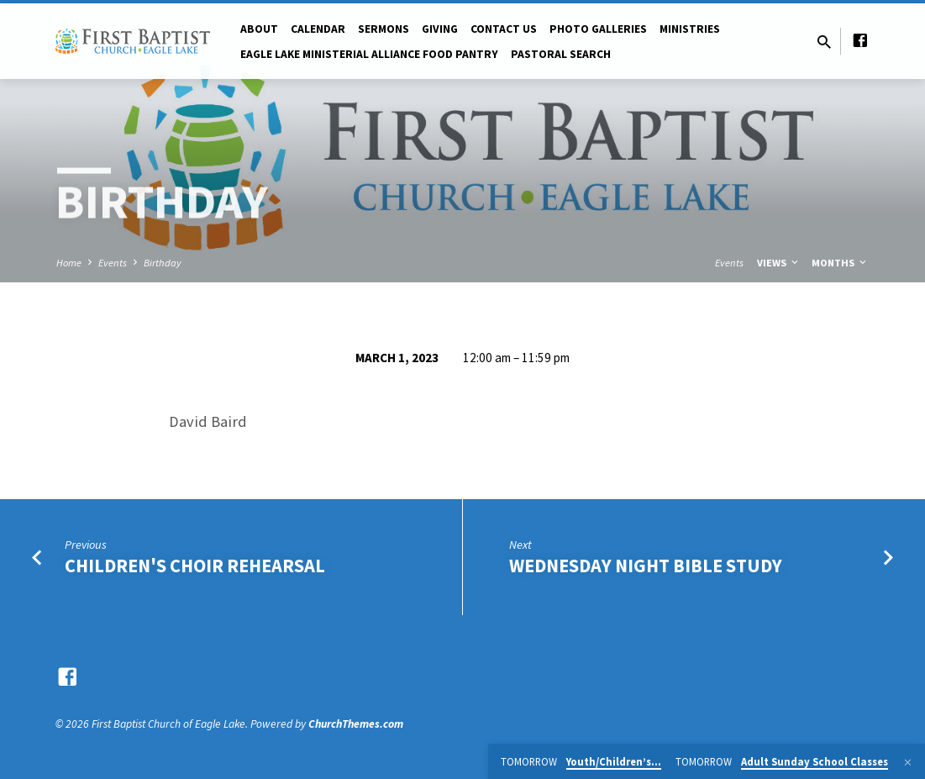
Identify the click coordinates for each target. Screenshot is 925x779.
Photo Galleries (598, 29)
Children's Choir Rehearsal (195, 565)
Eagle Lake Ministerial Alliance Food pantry (369, 54)
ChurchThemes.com (355, 724)
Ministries (690, 29)
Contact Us (503, 29)
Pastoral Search (561, 54)
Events (112, 262)
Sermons (383, 29)
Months (840, 262)
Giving (440, 29)
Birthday (162, 262)
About (259, 29)
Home (68, 262)
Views (779, 262)
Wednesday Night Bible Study (645, 565)
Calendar (318, 29)
